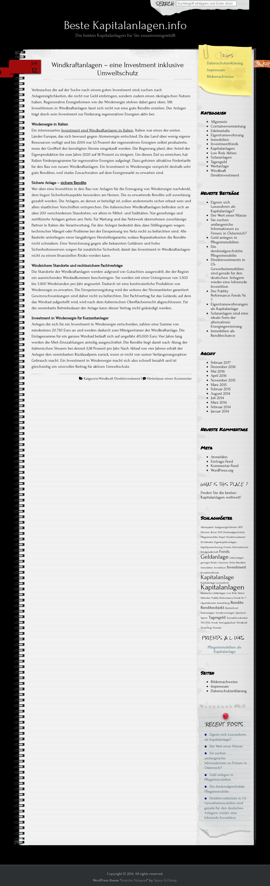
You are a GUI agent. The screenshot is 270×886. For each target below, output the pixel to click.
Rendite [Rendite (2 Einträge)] (237, 602)
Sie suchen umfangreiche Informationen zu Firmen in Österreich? (229, 227)
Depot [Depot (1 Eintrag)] (222, 537)
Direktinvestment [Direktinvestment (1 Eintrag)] (235, 537)
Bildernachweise (220, 76)
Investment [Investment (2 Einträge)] (236, 567)
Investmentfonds (224, 144)
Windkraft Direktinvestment (119, 379)
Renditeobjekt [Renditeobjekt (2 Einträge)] (212, 607)
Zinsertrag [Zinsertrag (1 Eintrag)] (206, 627)
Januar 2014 (220, 411)
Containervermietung (228, 126)
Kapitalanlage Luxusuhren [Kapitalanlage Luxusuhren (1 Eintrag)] (215, 582)
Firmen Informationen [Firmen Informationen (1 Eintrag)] (236, 547)
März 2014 (219, 402)
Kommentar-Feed (224, 465)
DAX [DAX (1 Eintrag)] (220, 532)
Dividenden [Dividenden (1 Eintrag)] (207, 542)
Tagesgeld (219, 162)
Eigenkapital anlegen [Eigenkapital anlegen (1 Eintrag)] (225, 542)
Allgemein (219, 121)
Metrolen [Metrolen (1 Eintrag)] (205, 598)
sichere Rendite (73, 182)
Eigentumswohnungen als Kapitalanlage (229, 306)
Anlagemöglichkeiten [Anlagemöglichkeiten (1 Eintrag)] (225, 527)
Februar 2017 (221, 362)
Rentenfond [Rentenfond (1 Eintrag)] (231, 608)
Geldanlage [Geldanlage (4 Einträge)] (215, 556)
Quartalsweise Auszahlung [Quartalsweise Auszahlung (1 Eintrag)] (215, 603)
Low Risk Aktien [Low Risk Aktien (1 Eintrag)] (236, 593)
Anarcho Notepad (133, 880)
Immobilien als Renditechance (223, 333)
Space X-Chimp (165, 880)
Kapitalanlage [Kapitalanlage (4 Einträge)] (217, 577)
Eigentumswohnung (227, 135)
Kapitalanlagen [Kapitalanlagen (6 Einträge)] (223, 587)
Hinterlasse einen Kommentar (169, 379)
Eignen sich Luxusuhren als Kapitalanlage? (223, 206)
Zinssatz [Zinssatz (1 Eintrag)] (217, 627)
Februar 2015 (221, 389)
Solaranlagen (221, 157)
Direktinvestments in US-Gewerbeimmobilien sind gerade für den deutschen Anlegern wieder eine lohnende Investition (229, 273)
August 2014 (220, 393)
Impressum (216, 70)
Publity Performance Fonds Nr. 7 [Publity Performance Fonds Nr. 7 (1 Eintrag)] (228, 598)
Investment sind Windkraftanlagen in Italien (97, 130)
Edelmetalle (220, 130)
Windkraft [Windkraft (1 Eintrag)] (242, 622)
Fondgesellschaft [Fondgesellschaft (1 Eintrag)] (209, 552)
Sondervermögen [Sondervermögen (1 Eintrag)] (225, 612)
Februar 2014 (221, 407)
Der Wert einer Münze (229, 215)
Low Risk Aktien (224, 153)
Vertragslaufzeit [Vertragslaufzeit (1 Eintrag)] (227, 622)
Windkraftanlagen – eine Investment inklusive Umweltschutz (117, 69)
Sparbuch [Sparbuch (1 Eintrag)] (241, 612)
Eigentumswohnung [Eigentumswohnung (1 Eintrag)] (212, 547)
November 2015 (223, 380)
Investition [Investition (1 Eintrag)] (220, 567)
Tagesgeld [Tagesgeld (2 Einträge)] (217, 617)
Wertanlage (220, 166)
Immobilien (220, 139)
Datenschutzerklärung (225, 63)
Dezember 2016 (223, 366)
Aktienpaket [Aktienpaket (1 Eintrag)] (207, 527)
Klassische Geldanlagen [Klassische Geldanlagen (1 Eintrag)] (213, 593)
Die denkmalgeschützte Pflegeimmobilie (227, 251)
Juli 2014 (217, 398)
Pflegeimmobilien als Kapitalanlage (224, 649)
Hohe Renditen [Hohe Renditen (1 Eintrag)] (237, 562)
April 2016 (219, 375)
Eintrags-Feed (222, 461)
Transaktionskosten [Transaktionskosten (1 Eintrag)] (237, 617)
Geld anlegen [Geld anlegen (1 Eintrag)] (237, 557)
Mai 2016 (218, 371)
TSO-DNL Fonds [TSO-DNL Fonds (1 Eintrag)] (209, 622)
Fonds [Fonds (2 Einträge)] (224, 551)
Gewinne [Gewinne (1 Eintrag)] (223, 562)
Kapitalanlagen (223, 148)
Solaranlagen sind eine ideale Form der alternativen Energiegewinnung (229, 320)
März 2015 (219, 384)
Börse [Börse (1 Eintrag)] (214, 532)
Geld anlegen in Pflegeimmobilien (225, 239)
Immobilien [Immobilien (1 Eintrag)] (207, 567)
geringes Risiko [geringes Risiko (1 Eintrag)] (209, 562)
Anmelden (219, 457)
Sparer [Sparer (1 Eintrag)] (204, 617)
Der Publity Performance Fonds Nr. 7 (228, 295)
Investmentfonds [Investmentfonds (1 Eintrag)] (210, 572)
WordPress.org (222, 470)
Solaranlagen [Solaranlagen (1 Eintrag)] (208, 612)
